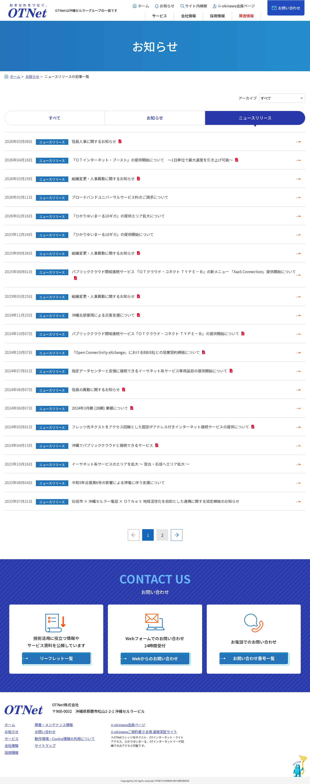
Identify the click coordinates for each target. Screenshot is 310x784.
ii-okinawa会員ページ (236, 6)
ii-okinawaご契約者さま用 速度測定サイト (144, 731)
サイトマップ (45, 745)
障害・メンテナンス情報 (54, 724)
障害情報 (246, 16)
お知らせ (167, 6)
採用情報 (217, 16)
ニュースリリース (255, 118)
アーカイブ (247, 98)
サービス (159, 16)
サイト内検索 (196, 6)
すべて (55, 118)
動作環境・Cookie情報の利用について (65, 738)
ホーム (143, 6)
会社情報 (188, 16)
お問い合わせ (289, 8)
